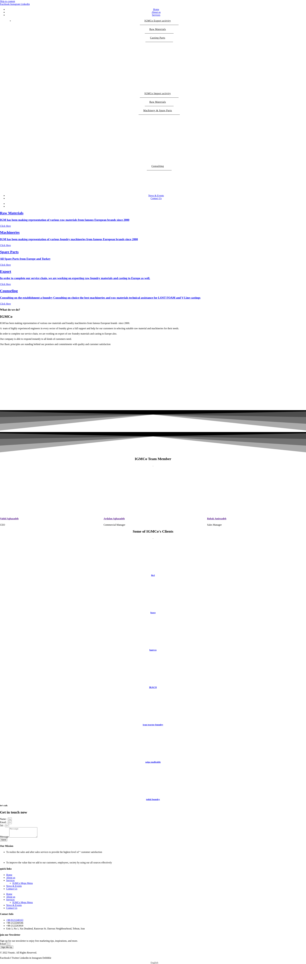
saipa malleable (153, 762)
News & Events (156, 195)
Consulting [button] (159, 167)
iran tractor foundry (153, 725)
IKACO (153, 687)
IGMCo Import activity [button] (159, 95)
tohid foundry (153, 799)
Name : (4, 819)
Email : (4, 822)
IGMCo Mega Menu (22, 885)
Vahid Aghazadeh (9, 518)
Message (4, 838)
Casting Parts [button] (159, 39)
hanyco (153, 650)
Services (156, 15)
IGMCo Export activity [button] (159, 22)
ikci (153, 575)
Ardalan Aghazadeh (114, 518)
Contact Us (156, 198)
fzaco (153, 613)
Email (3, 945)
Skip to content (7, 1)
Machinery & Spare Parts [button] (159, 112)
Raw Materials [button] (159, 30)
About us (156, 12)
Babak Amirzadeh (216, 518)
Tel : (2, 825)
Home (156, 9)
